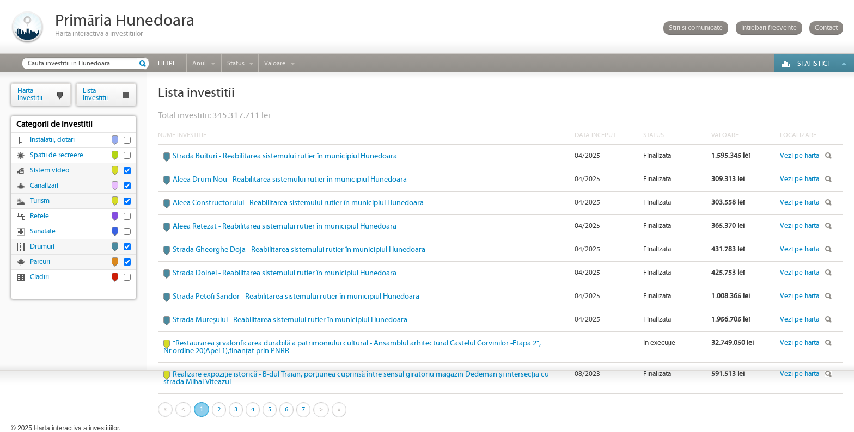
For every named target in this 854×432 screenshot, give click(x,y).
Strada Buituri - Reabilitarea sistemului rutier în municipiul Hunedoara (285, 156)
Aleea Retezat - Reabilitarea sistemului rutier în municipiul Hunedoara (284, 226)
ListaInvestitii (95, 94)
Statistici (813, 64)
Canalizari (44, 186)
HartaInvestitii (29, 94)
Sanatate (43, 231)
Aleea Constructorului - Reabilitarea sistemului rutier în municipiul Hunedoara (298, 203)
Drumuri (42, 247)
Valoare (274, 63)
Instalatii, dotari (52, 140)
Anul (199, 63)
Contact (826, 28)
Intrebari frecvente (769, 28)
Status (236, 63)
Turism (40, 201)
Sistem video (49, 170)
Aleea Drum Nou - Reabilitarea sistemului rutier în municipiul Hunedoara (290, 179)
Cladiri (39, 277)
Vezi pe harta (799, 155)
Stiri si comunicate (696, 28)
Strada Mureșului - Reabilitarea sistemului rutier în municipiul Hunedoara (290, 320)
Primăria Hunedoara (124, 21)
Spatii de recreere (56, 155)
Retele (39, 216)
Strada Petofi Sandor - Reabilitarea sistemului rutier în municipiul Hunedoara (296, 296)
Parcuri (40, 262)
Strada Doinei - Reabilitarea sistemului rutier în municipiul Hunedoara (284, 273)
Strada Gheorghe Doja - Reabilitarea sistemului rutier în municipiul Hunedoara (299, 250)
